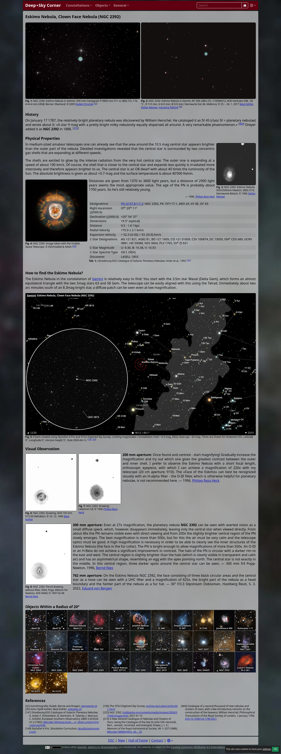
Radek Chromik (84, 104)
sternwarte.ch (89, 706)
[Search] (245, 5)
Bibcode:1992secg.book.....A (59, 722)
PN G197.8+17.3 (132, 204)
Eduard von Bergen (97, 588)
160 (93, 439)
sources (81, 747)
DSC (111, 740)
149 (89, 439)
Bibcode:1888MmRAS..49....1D (124, 732)
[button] (79, 5)
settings (267, 749)
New (121, 740)
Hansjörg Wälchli (168, 107)
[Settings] (170, 740)
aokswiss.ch (75, 709)
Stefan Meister (149, 107)
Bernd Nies (31, 596)
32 (96, 103)
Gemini (97, 279)
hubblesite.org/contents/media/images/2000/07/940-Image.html (142, 714)
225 (74, 246)
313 (76, 128)
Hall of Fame (138, 740)
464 (241, 123)
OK (275, 749)
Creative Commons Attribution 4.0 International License (203, 747)
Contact (157, 740)
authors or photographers (103, 747)
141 (188, 260)
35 (180, 106)
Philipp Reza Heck (205, 196)
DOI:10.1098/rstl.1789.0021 (201, 719)
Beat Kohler (246, 104)
